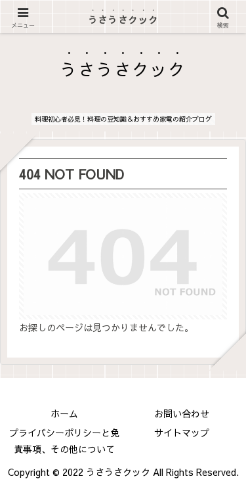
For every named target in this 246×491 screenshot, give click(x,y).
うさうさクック (123, 19)
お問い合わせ (181, 413)
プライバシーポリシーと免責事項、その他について (64, 441)
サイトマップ (181, 432)
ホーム (64, 413)
